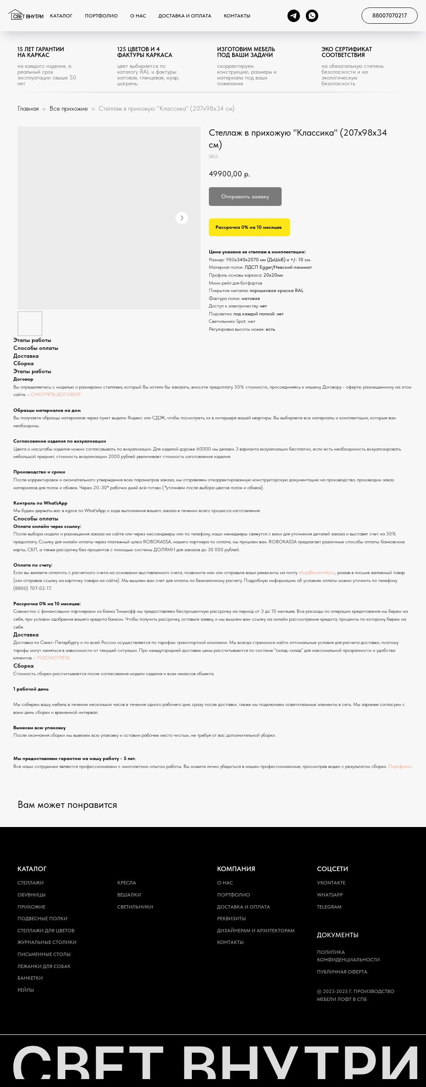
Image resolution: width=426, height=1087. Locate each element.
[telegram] (293, 16)
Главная (28, 108)
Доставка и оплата (185, 16)
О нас (138, 16)
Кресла (126, 883)
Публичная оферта (342, 972)
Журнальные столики (47, 942)
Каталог (61, 16)
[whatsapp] (312, 16)
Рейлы (25, 990)
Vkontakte (331, 883)
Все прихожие (69, 108)
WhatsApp (330, 895)
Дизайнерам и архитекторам (256, 930)
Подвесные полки (42, 918)
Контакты (237, 16)
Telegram (329, 907)
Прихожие (31, 907)
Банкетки (30, 978)
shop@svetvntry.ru (317, 572)
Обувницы (31, 895)
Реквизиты (231, 918)
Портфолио (101, 16)
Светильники (135, 907)
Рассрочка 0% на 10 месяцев (248, 227)
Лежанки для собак (44, 966)
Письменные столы (44, 954)
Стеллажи (30, 883)
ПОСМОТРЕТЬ (53, 658)
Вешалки (129, 895)
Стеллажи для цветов (45, 930)
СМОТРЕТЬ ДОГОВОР (56, 394)
